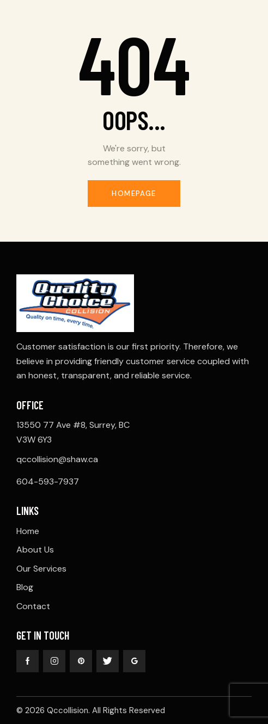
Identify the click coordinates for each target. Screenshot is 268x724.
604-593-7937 (47, 481)
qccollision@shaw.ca (57, 459)
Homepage (134, 193)
